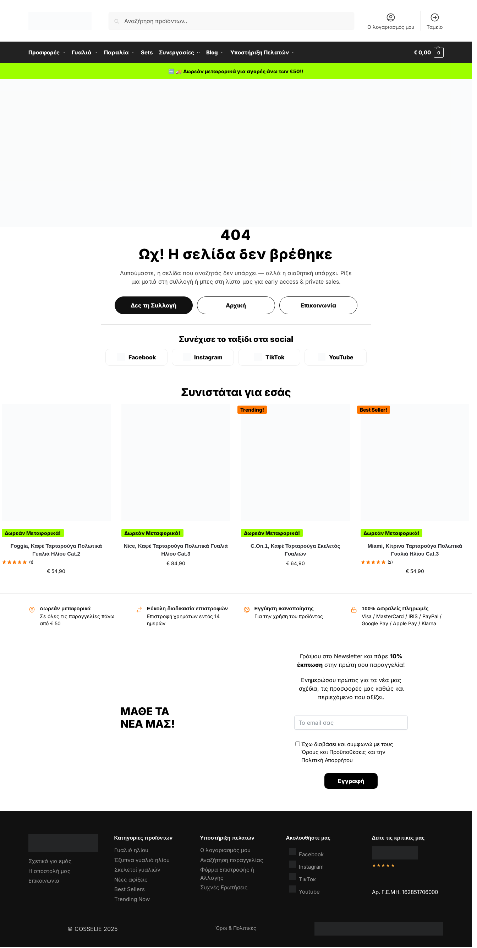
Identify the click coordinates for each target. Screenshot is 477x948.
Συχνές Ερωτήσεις (224, 887)
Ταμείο (435, 21)
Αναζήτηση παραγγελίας (231, 860)
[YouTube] (336, 357)
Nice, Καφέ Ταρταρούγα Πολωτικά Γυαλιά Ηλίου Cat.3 (176, 550)
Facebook (306, 852)
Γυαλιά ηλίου (131, 850)
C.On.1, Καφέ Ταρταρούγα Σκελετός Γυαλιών (295, 550)
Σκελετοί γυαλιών (137, 869)
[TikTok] (269, 357)
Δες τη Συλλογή (153, 305)
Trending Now (132, 899)
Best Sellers (129, 889)
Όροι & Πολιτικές (235, 928)
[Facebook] (136, 357)
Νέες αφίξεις (131, 879)
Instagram (306, 865)
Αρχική (236, 305)
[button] (429, 52)
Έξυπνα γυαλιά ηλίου (142, 860)
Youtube (304, 889)
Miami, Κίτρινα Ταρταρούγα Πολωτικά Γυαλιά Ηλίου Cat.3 (415, 550)
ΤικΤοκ (302, 877)
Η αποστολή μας (49, 871)
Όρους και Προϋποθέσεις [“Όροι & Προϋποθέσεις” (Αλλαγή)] (333, 752)
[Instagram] (203, 357)
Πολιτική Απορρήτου (327, 760)
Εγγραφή (351, 780)
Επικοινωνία (318, 305)
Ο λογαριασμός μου (390, 21)
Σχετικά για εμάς (50, 861)
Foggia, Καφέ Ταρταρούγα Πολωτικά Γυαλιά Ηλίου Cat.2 (56, 550)
